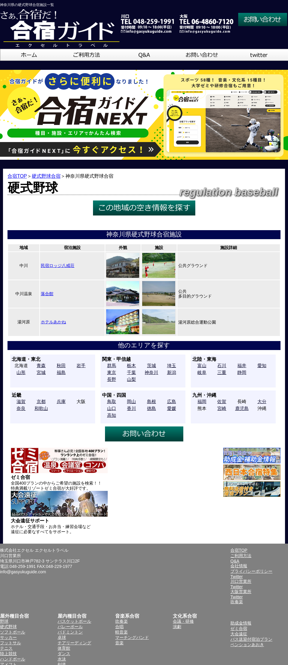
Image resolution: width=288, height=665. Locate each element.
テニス (6, 648)
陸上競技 (8, 653)
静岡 (241, 372)
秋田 (61, 365)
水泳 (62, 659)
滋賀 (21, 401)
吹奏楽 (121, 621)
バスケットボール (74, 621)
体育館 (64, 648)
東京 (111, 372)
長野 (111, 379)
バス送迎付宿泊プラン (251, 639)
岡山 (131, 401)
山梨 (131, 379)
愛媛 (171, 408)
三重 (221, 372)
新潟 (171, 372)
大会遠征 (238, 633)
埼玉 (171, 365)
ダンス (64, 653)
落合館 (47, 293)
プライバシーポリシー (251, 571)
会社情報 (238, 565)
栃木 (131, 365)
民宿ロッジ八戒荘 (57, 265)
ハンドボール (12, 659)
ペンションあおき (247, 644)
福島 (61, 372)
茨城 (151, 365)
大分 (261, 401)
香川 (131, 408)
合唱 (119, 626)
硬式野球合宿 (46, 176)
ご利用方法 (240, 555)
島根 (151, 401)
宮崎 (221, 408)
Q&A (234, 561)
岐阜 (201, 372)
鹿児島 (242, 408)
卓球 (62, 637)
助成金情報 (240, 623)
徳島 (151, 408)
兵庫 (61, 401)
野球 (4, 621)
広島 (171, 401)
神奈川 (151, 372)
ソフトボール (12, 632)
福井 (241, 365)
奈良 (21, 408)
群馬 (111, 365)
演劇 (177, 626)
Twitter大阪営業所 (240, 589)
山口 (111, 408)
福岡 (201, 401)
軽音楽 (121, 632)
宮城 (41, 372)
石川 (221, 365)
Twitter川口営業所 (240, 579)
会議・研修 (183, 621)
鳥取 (111, 401)
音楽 (119, 642)
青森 (41, 365)
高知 (111, 415)
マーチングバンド (132, 637)
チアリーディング (74, 642)
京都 (41, 401)
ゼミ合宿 (238, 628)
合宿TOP (17, 176)
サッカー (8, 637)
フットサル (10, 642)
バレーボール (70, 626)
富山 (201, 365)
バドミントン (70, 632)
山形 (21, 372)
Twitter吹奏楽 (236, 599)
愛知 (261, 365)
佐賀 (221, 401)
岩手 (81, 365)
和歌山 (41, 408)
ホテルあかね (53, 321)
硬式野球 (8, 626)
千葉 (131, 372)
